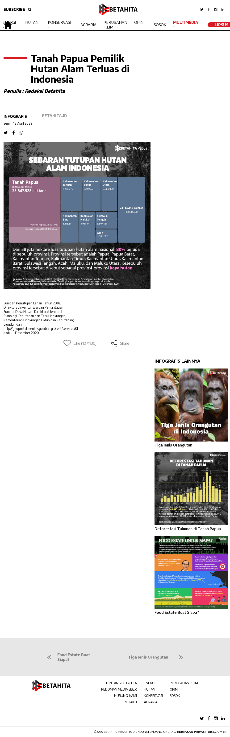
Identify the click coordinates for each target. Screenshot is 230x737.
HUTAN (149, 689)
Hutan (31, 22)
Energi (9, 22)
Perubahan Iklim (115, 24)
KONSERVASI (153, 696)
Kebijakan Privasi (191, 731)
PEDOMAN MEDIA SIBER (119, 689)
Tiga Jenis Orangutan (173, 445)
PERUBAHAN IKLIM (184, 683)
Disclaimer (217, 731)
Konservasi (59, 22)
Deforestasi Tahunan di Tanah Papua (188, 528)
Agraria (88, 24)
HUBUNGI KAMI (125, 696)
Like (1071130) (79, 343)
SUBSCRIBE (14, 9)
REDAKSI (130, 702)
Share (120, 343)
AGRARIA (150, 702)
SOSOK (175, 696)
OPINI (174, 689)
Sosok (160, 24)
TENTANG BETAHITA (121, 683)
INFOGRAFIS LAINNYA (177, 361)
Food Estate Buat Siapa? (177, 612)
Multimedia (185, 22)
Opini (139, 22)
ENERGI (149, 683)
